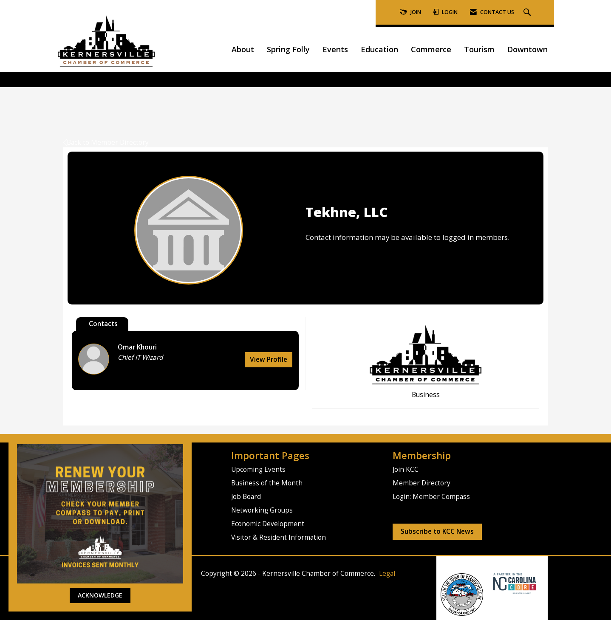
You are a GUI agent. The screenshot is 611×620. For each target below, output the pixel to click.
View (268, 359)
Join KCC (406, 469)
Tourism (479, 49)
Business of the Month (267, 483)
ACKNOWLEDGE (100, 595)
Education (379, 49)
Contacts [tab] (103, 323)
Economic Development (267, 523)
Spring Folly (288, 49)
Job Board (246, 496)
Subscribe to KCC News (437, 531)
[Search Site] (528, 12)
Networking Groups (262, 510)
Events (335, 49)
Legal (387, 573)
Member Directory (421, 483)
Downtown (527, 49)
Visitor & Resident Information (278, 537)
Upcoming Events (258, 469)
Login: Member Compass (431, 496)
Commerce (431, 49)
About (243, 49)
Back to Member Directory (106, 142)
